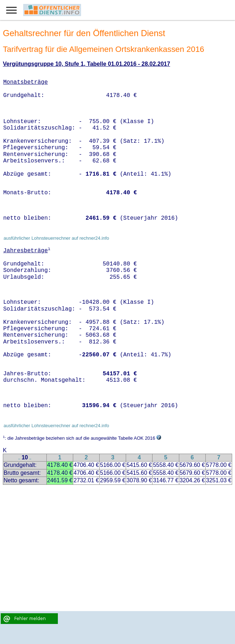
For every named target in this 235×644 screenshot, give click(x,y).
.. (19, 458)
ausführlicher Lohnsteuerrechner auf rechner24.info (56, 238)
